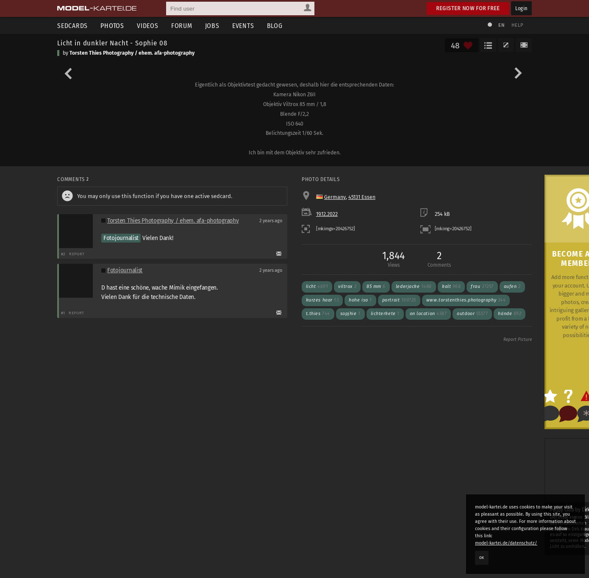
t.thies (318, 313)
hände (509, 313)
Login (521, 8)
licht (317, 286)
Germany (335, 197)
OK (481, 557)
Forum (181, 26)
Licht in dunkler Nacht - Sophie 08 (112, 43)
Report (77, 253)
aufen (512, 286)
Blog (275, 26)
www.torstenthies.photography (466, 300)
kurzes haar (322, 300)
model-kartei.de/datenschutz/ (506, 543)
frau (482, 286)
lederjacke (414, 286)
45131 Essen (361, 197)
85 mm (376, 286)
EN (501, 25)
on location (428, 313)
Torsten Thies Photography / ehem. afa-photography (131, 53)
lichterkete (385, 313)
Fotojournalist (121, 238)
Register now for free (468, 8)
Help (517, 25)
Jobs (212, 26)
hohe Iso (360, 300)
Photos (112, 26)
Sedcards (72, 26)
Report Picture (517, 339)
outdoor (472, 313)
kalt (451, 286)
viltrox (347, 286)
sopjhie (350, 313)
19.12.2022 (327, 214)
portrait (399, 300)
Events (243, 26)
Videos (147, 26)
